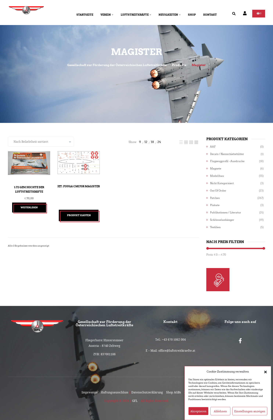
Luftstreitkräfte (136, 14)
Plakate (215, 205)
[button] (265, 374)
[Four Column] (196, 142)
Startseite (84, 14)
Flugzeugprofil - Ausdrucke (227, 161)
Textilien (215, 227)
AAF (213, 146)
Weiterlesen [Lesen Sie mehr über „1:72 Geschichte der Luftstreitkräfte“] (29, 207)
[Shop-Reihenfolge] (41, 142)
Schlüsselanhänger (222, 219)
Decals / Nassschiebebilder (227, 154)
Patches (215, 198)
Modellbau (217, 176)
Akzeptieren (198, 414)
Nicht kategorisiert (222, 183)
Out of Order (218, 190)
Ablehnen (220, 414)
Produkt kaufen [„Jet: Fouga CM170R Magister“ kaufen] (79, 215)
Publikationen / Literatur (225, 212)
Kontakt (210, 14)
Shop (192, 14)
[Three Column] (191, 142)
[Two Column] (186, 142)
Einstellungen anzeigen (249, 414)
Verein (106, 14)
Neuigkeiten (170, 14)
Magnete (215, 168)
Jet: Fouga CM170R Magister (79, 186)
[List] (181, 142)
